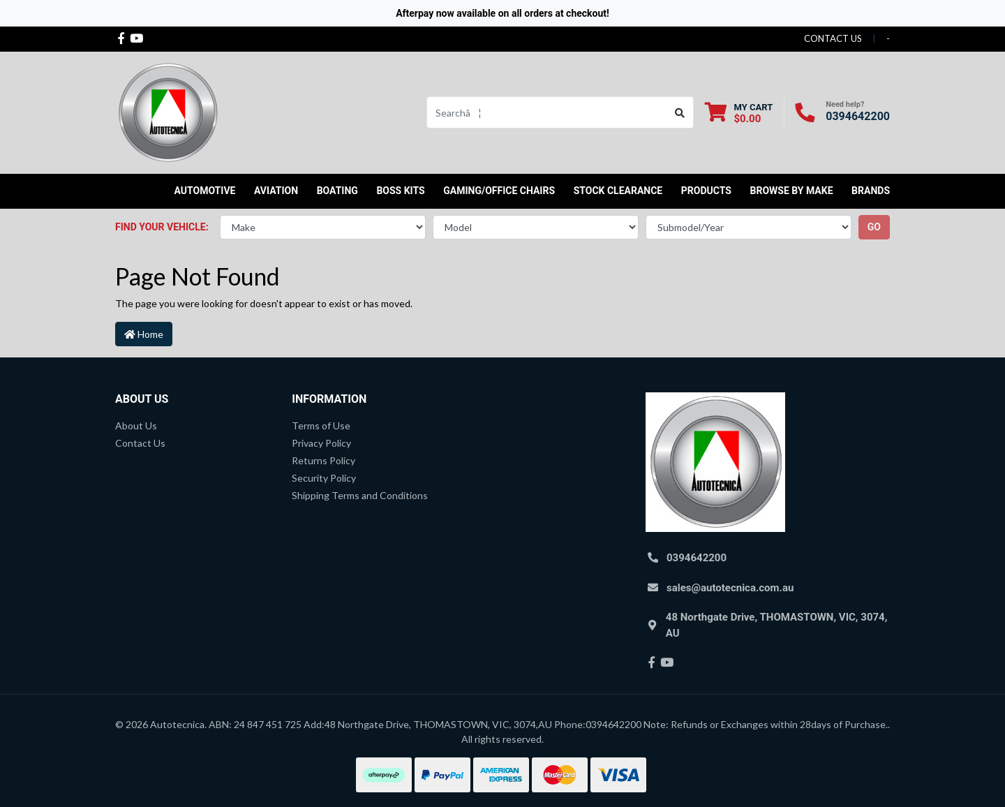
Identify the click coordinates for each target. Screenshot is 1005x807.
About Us (136, 425)
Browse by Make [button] (791, 190)
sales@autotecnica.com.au (730, 588)
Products (706, 190)
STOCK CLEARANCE (618, 190)
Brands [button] (870, 190)
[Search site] (680, 112)
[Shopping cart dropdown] (738, 113)
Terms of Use (321, 425)
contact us (833, 38)
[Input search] (546, 112)
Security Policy (324, 478)
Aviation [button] (276, 190)
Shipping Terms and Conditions (360, 495)
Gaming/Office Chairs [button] (499, 190)
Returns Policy (323, 460)
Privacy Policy (321, 443)
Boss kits (400, 190)
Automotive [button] (205, 190)
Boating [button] (337, 190)
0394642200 (858, 116)
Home (143, 334)
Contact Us (140, 443)
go (874, 226)
